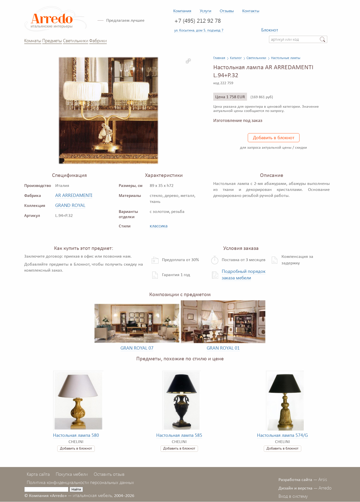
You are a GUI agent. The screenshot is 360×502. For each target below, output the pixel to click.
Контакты (250, 10)
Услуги (205, 10)
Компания (182, 10)
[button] (188, 61)
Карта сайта (38, 474)
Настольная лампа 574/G (282, 435)
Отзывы (227, 10)
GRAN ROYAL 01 (223, 348)
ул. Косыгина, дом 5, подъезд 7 (199, 29)
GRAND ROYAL (70, 205)
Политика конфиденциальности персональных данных (80, 482)
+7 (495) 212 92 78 (197, 20)
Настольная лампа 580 (76, 435)
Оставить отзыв (109, 474)
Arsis (322, 479)
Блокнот (269, 30)
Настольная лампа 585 (179, 435)
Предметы (52, 40)
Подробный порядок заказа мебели (244, 274)
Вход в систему (293, 496)
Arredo (325, 488)
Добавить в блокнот (273, 137)
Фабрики (98, 40)
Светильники (75, 40)
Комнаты (32, 40)
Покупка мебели (72, 474)
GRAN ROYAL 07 (137, 348)
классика (159, 226)
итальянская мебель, (93, 495)
